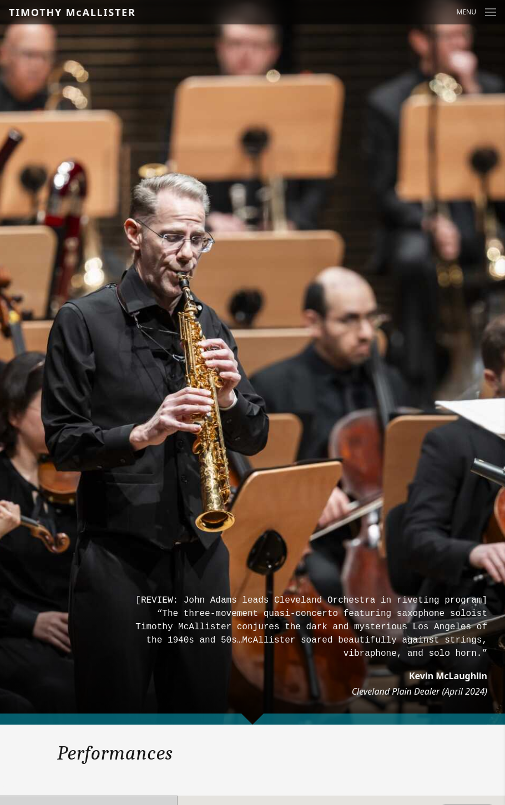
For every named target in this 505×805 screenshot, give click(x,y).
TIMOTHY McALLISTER (72, 12)
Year (9, 789)
